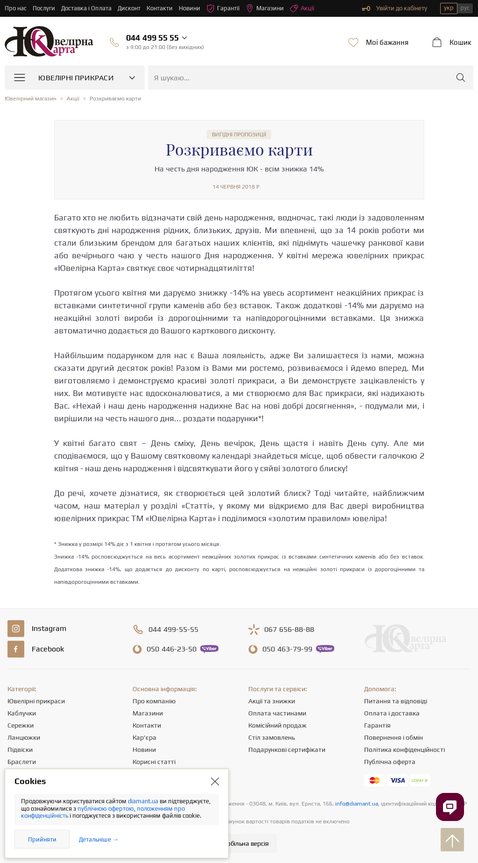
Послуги (44, 8)
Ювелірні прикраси (36, 701)
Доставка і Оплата (86, 8)
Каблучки (21, 713)
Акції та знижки (271, 701)
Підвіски (20, 749)
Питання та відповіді (395, 701)
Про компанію (154, 701)
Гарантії (222, 8)
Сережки (20, 725)
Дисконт (129, 8)
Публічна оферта (389, 761)
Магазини (265, 8)
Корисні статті (154, 761)
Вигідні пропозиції (239, 134)
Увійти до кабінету (394, 8)
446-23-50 (172, 649)
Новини (189, 8)
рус (465, 7)
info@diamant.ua (356, 803)
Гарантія (377, 725)
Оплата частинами (277, 713)
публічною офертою (105, 808)
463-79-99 (287, 649)
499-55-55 (173, 629)
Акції (302, 8)
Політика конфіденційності (404, 749)
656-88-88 (289, 629)
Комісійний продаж (277, 725)
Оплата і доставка (392, 713)
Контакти (160, 8)
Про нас (16, 8)
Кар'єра (144, 737)
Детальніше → (99, 839)
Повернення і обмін (393, 737)
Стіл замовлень (271, 737)
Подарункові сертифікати (286, 749)
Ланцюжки (23, 737)
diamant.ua (144, 801)
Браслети (21, 761)
